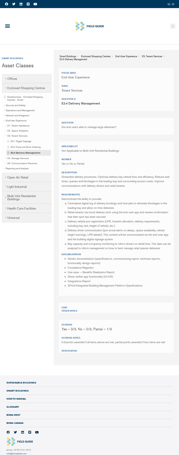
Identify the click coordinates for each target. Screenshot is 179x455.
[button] (7, 26)
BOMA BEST (13, 414)
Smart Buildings (17, 390)
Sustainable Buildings (21, 382)
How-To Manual (16, 398)
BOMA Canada (14, 423)
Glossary (12, 406)
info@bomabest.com (16, 453)
